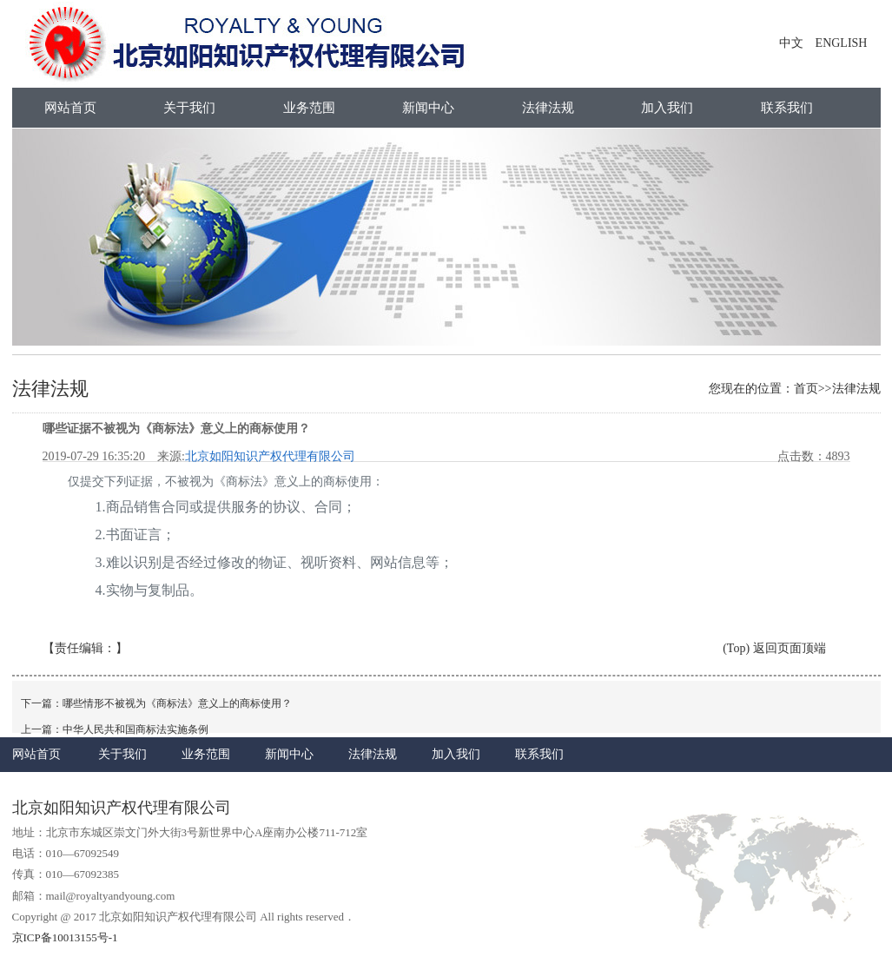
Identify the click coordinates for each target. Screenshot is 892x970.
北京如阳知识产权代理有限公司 (270, 456)
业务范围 (309, 108)
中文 (791, 42)
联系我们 (787, 108)
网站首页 (70, 108)
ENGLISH (842, 42)
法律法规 (548, 108)
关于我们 (189, 108)
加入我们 (667, 108)
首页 (806, 388)
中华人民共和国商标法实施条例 (135, 729)
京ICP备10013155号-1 (65, 937)
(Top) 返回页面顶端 (774, 648)
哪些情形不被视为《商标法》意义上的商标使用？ (177, 703)
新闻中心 (428, 108)
